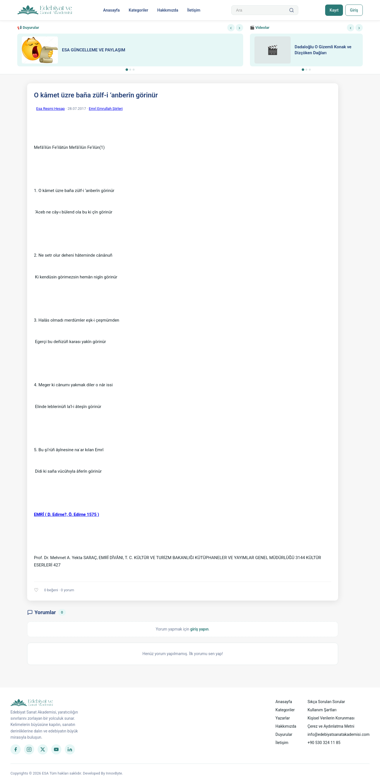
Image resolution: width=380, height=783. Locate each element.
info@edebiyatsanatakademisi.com (339, 734)
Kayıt (333, 10)
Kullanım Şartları (322, 710)
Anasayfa (111, 10)
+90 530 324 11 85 (324, 742)
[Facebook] (15, 749)
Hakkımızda (167, 10)
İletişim (193, 10)
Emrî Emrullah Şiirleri (106, 108)
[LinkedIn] (70, 749)
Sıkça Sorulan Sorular (326, 701)
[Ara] (291, 10)
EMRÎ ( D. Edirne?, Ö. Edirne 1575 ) (66, 514)
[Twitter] (43, 749)
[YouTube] (56, 749)
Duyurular (283, 734)
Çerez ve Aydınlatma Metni (331, 726)
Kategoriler (138, 10)
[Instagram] (29, 749)
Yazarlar (282, 718)
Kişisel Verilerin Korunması (331, 718)
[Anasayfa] (44, 10)
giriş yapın (199, 629)
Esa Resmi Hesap (50, 108)
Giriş (354, 10)
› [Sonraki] (239, 27)
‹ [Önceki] (231, 27)
